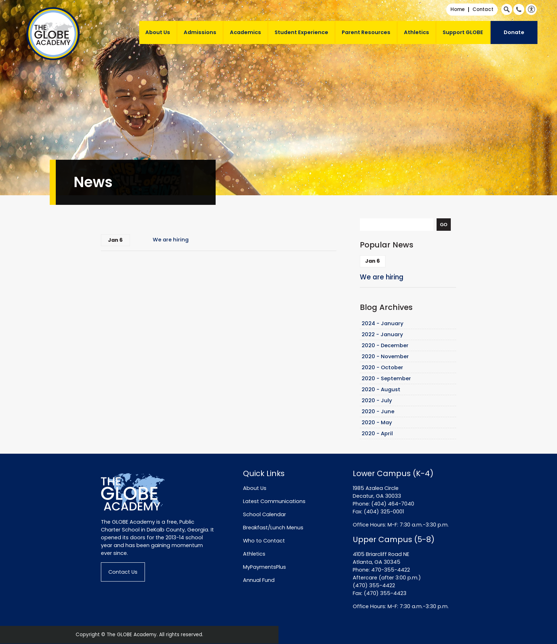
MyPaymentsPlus (264, 567)
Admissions (200, 32)
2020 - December (385, 345)
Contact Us (122, 571)
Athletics (416, 32)
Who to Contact (264, 540)
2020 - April (377, 433)
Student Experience (301, 32)
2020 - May (377, 422)
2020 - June (378, 411)
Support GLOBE (463, 32)
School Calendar (264, 514)
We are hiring (171, 239)
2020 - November (385, 356)
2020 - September (386, 378)
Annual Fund (259, 580)
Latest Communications (274, 501)
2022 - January (382, 334)
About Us (157, 32)
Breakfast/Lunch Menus (273, 527)
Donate (514, 32)
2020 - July (377, 400)
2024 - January (383, 323)
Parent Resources (366, 32)
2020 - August (381, 389)
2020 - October (382, 367)
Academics (245, 32)
